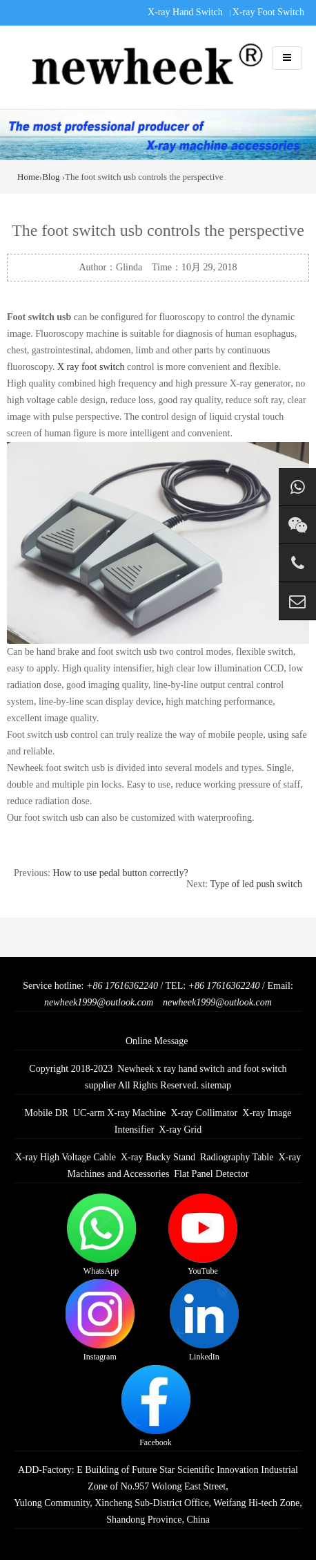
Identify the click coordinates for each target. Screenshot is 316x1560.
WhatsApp (101, 1235)
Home (28, 176)
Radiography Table (236, 1157)
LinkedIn (204, 1320)
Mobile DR (46, 1113)
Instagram (100, 1320)
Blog (50, 176)
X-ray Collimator (203, 1113)
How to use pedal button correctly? (120, 873)
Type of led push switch (256, 884)
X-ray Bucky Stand (158, 1157)
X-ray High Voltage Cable (65, 1157)
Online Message (157, 1041)
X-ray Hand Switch (185, 12)
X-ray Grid (180, 1129)
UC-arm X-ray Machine (119, 1113)
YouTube (202, 1235)
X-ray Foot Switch (268, 12)
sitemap (216, 1085)
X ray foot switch (91, 367)
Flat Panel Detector (211, 1174)
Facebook (155, 1406)
